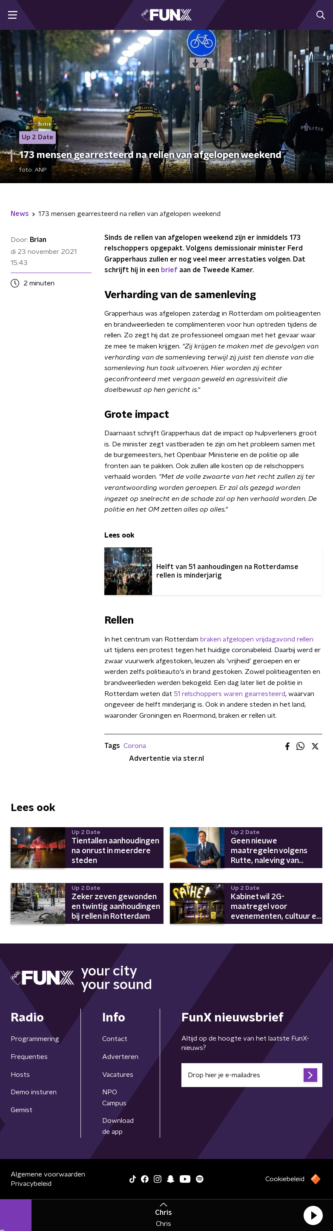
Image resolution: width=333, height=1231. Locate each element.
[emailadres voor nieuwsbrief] (251, 1075)
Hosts (20, 1074)
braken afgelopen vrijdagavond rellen (256, 639)
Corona (134, 745)
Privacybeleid (31, 1183)
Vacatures (117, 1074)
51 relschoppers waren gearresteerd (229, 693)
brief (169, 270)
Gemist (21, 1110)
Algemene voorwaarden (48, 1174)
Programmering (35, 1038)
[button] (313, 1215)
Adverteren (120, 1056)
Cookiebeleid (284, 1179)
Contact (114, 1038)
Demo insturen (34, 1092)
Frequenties (29, 1056)
